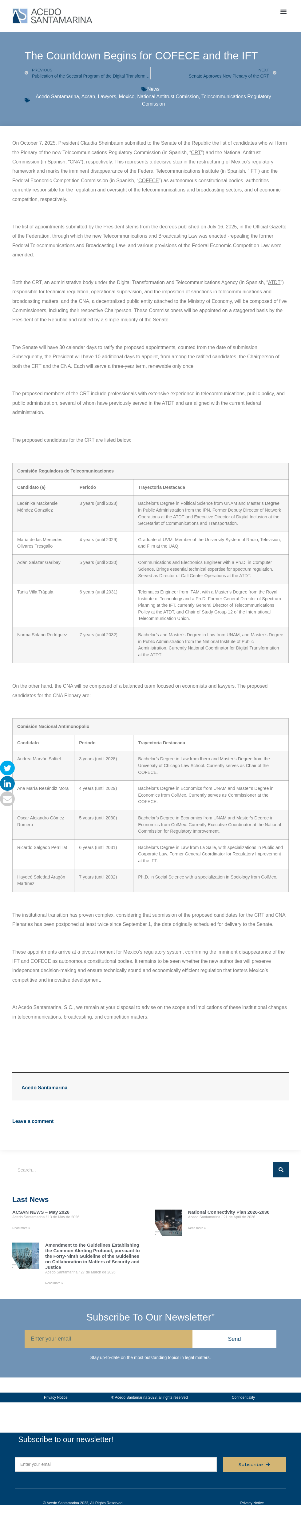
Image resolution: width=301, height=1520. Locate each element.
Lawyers (107, 96)
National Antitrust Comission (168, 96)
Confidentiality (243, 1397)
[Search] (281, 1169)
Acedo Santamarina (57, 96)
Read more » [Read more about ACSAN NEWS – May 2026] (21, 1228)
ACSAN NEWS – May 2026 (40, 1212)
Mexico (127, 96)
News (153, 89)
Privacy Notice (56, 1397)
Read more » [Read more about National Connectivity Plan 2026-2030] (197, 1228)
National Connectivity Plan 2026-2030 (228, 1212)
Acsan (88, 96)
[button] (284, 11)
